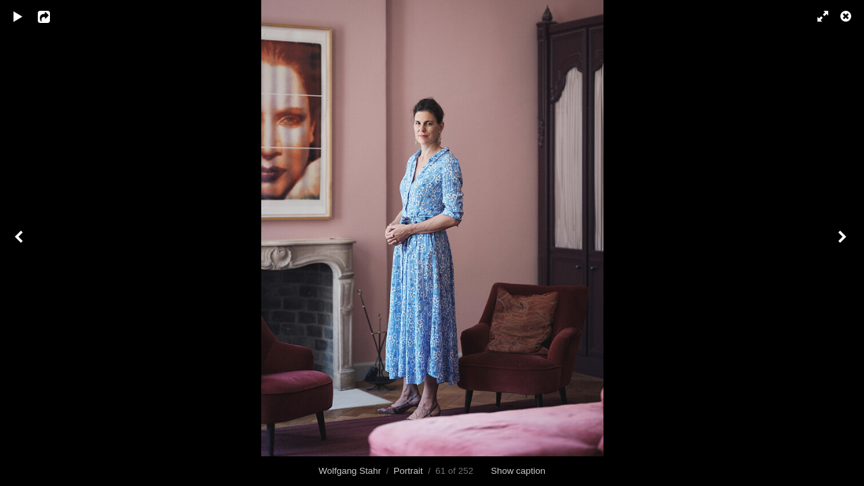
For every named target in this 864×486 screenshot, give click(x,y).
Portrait (408, 471)
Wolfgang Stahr (350, 471)
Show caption (518, 471)
